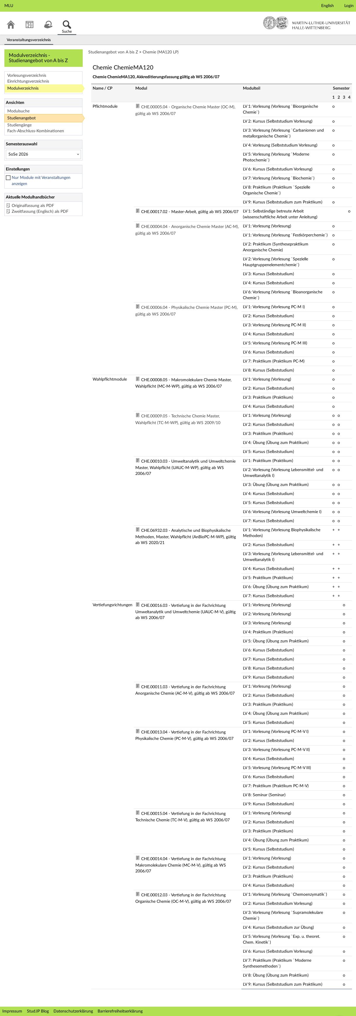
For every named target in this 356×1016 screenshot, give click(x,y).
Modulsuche (18, 111)
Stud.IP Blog (38, 1011)
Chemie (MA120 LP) (161, 52)
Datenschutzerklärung (73, 1011)
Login (349, 6)
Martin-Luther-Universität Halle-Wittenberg (306, 23)
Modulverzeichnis (23, 88)
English (327, 6)
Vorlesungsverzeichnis (26, 76)
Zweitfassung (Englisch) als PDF (40, 212)
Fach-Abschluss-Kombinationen (35, 131)
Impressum (12, 1011)
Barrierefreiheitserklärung (120, 1011)
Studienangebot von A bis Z (113, 52)
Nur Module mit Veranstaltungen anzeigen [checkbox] (41, 181)
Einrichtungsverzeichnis (28, 81)
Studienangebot (21, 118)
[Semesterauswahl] (43, 154)
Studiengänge (19, 125)
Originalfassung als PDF (33, 206)
